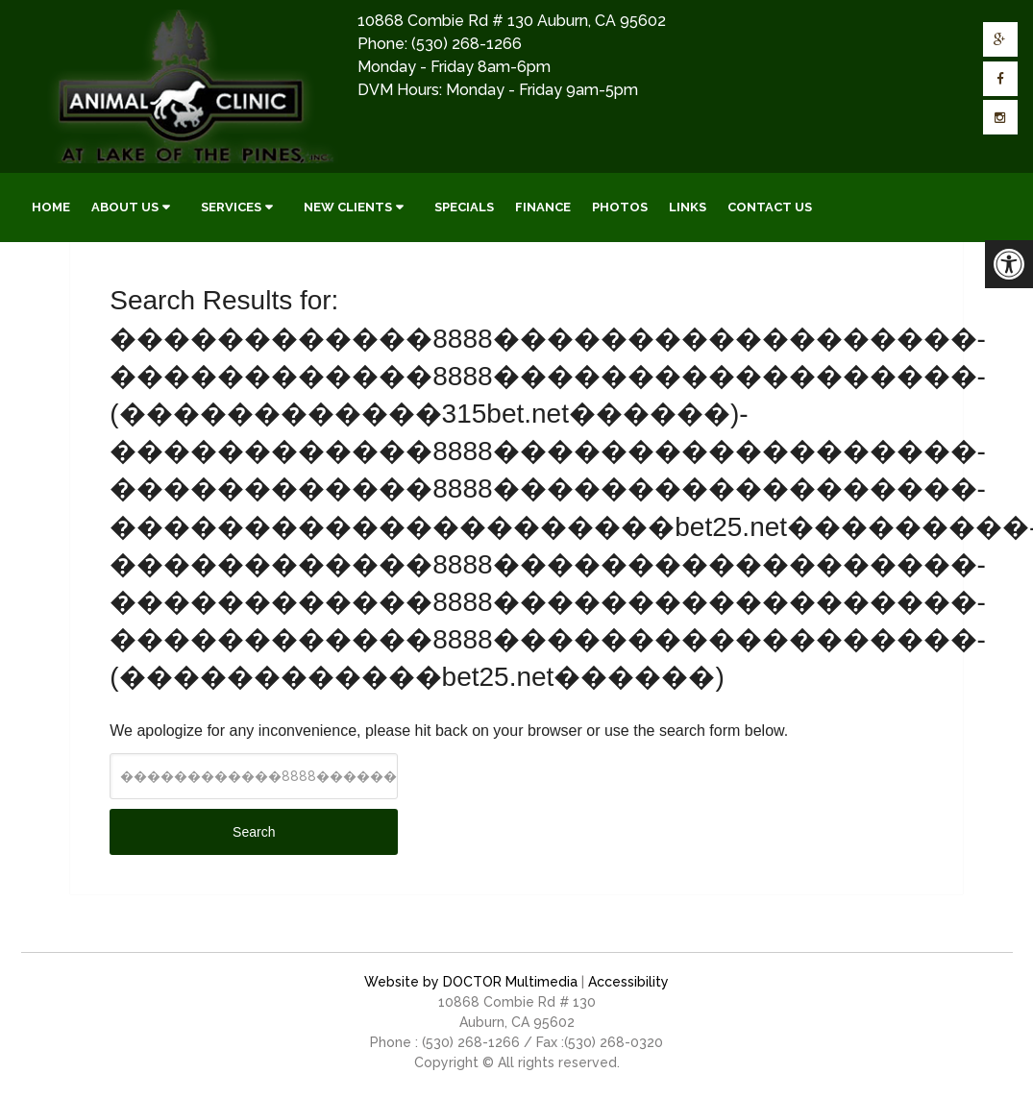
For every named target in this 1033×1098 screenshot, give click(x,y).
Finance (543, 207)
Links (687, 207)
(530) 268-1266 (466, 44)
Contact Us (769, 207)
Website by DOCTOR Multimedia (471, 981)
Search (254, 832)
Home (51, 207)
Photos (620, 207)
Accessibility (628, 981)
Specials (464, 207)
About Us (125, 207)
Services (231, 207)
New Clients (348, 207)
